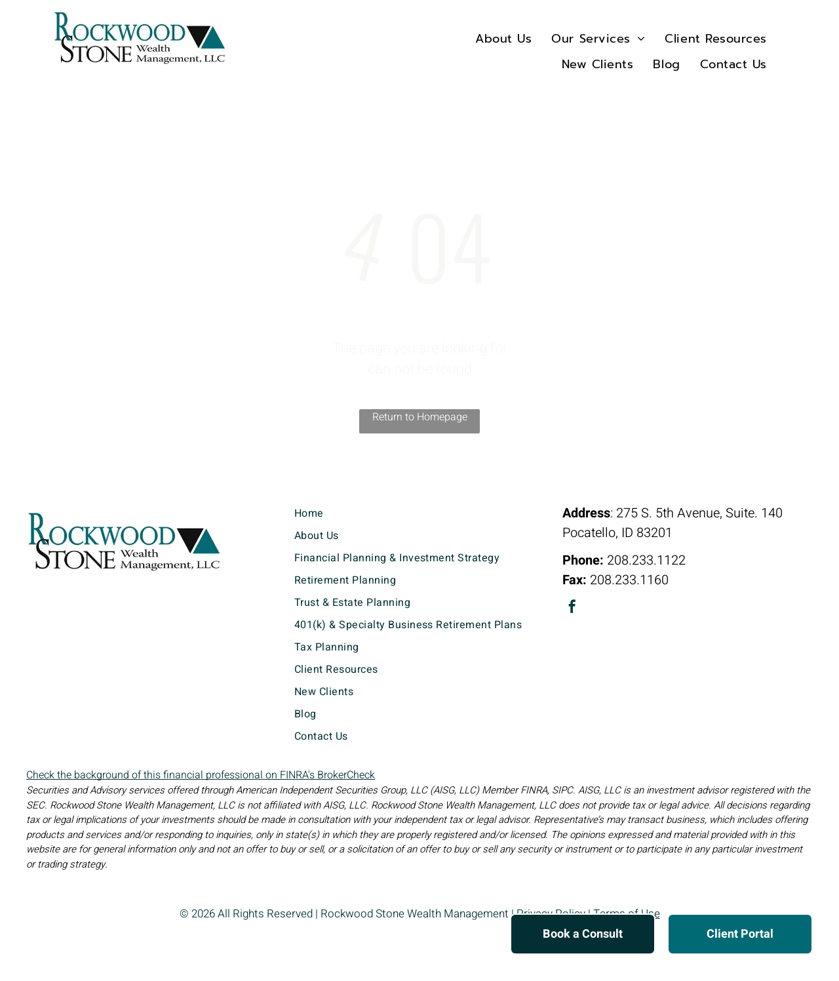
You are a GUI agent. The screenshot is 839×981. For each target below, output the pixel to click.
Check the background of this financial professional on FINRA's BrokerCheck (200, 775)
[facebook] (572, 608)
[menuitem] (503, 38)
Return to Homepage (419, 417)
